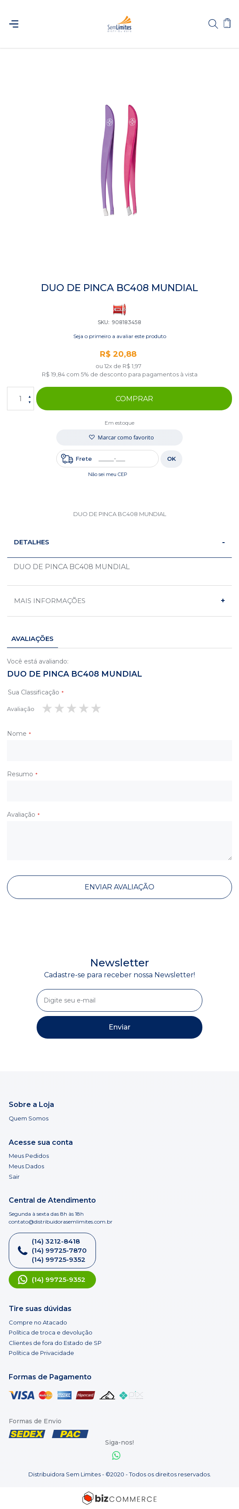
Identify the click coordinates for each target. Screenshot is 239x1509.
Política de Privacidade (41, 1352)
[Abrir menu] (17, 24)
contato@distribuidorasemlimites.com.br (61, 1221)
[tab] (119, 542)
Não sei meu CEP (107, 474)
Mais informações (49, 601)
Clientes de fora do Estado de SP (55, 1342)
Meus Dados (26, 1166)
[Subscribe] (119, 1027)
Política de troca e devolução (50, 1332)
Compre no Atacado (38, 1322)
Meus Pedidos (29, 1155)
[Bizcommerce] (119, 1498)
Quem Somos (28, 1118)
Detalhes (31, 542)
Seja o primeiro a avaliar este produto (119, 336)
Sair (14, 1176)
